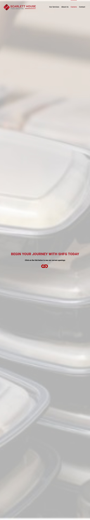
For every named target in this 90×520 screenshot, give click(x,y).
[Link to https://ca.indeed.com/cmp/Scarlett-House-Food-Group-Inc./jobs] (45, 266)
